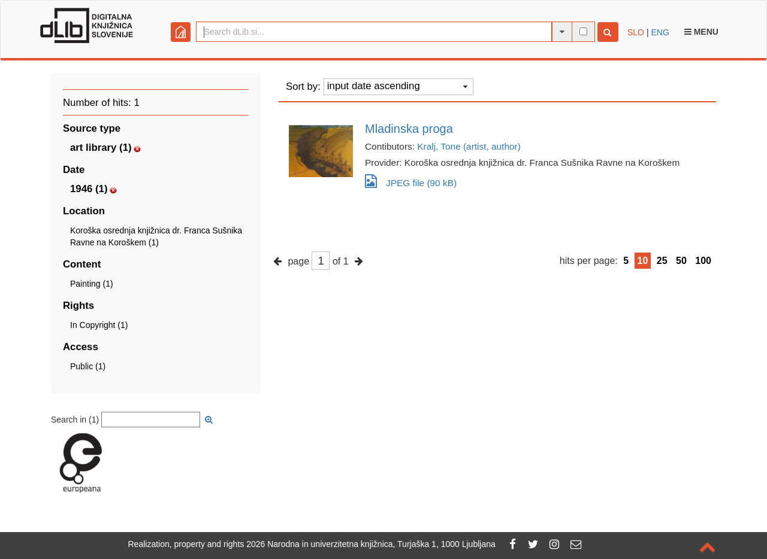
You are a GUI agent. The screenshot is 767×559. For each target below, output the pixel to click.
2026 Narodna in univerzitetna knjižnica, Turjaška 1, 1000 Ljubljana (371, 544)
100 (703, 261)
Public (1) (87, 366)
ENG (660, 32)
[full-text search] (583, 31)
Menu (701, 32)
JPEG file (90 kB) (411, 181)
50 (681, 261)
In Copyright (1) (99, 325)
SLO (635, 32)
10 (643, 261)
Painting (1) (91, 283)
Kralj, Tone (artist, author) (469, 146)
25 (662, 261)
